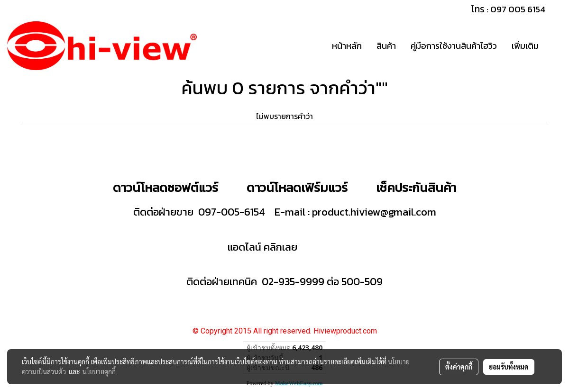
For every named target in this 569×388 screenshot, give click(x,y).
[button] (554, 46)
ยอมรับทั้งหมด (509, 366)
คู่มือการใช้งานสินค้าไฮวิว (454, 45)
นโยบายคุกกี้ (99, 371)
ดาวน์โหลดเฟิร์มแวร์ (298, 187)
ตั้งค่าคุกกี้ (458, 366)
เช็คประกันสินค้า (416, 187)
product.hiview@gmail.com (374, 212)
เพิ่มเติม (525, 45)
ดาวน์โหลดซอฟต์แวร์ (165, 187)
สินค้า (386, 45)
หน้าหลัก (347, 45)
